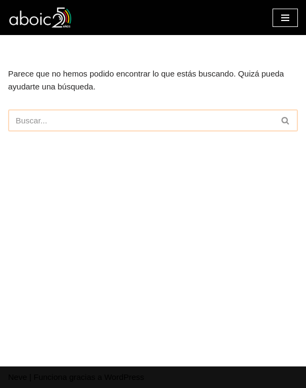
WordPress (124, 377)
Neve (17, 377)
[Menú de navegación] (285, 18)
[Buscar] (141, 120)
